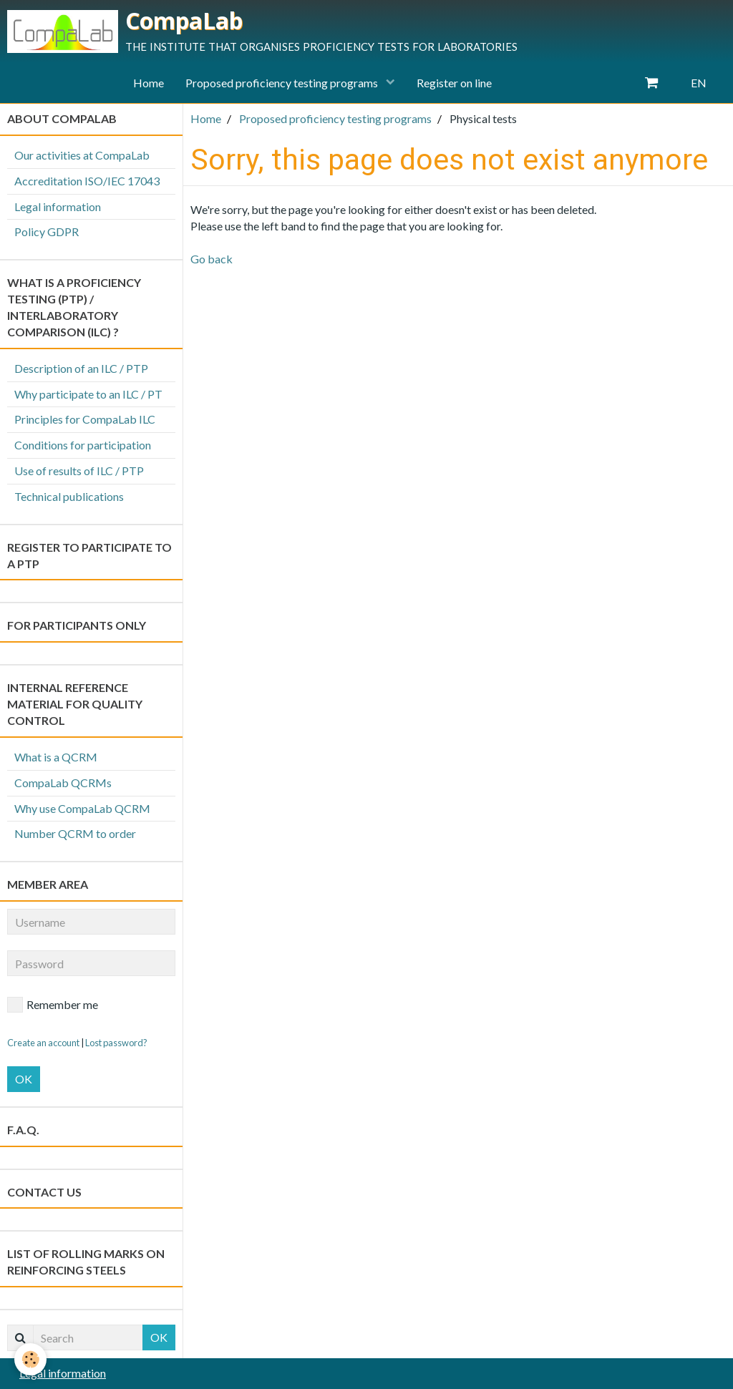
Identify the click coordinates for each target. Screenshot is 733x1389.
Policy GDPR (46, 231)
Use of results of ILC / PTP (79, 470)
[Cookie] (30, 1359)
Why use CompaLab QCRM (82, 808)
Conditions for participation (82, 445)
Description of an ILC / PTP (81, 368)
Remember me (52, 1005)
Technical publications (69, 496)
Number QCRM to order (75, 833)
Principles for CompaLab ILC (84, 419)
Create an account (43, 1042)
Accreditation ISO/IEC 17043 (87, 180)
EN (699, 82)
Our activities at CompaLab (82, 155)
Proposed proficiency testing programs (282, 82)
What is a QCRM (55, 757)
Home (148, 82)
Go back (211, 258)
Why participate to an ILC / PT (88, 394)
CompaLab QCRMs (63, 782)
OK (23, 1079)
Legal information (57, 206)
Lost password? (116, 1042)
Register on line (454, 82)
